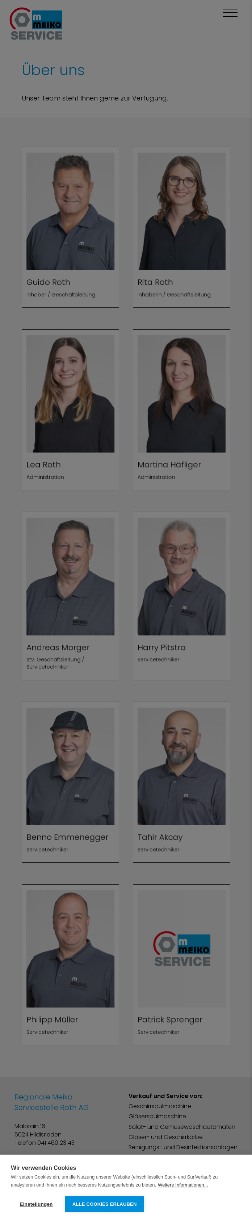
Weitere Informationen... (183, 1185)
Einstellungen (36, 1204)
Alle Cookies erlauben (104, 1204)
